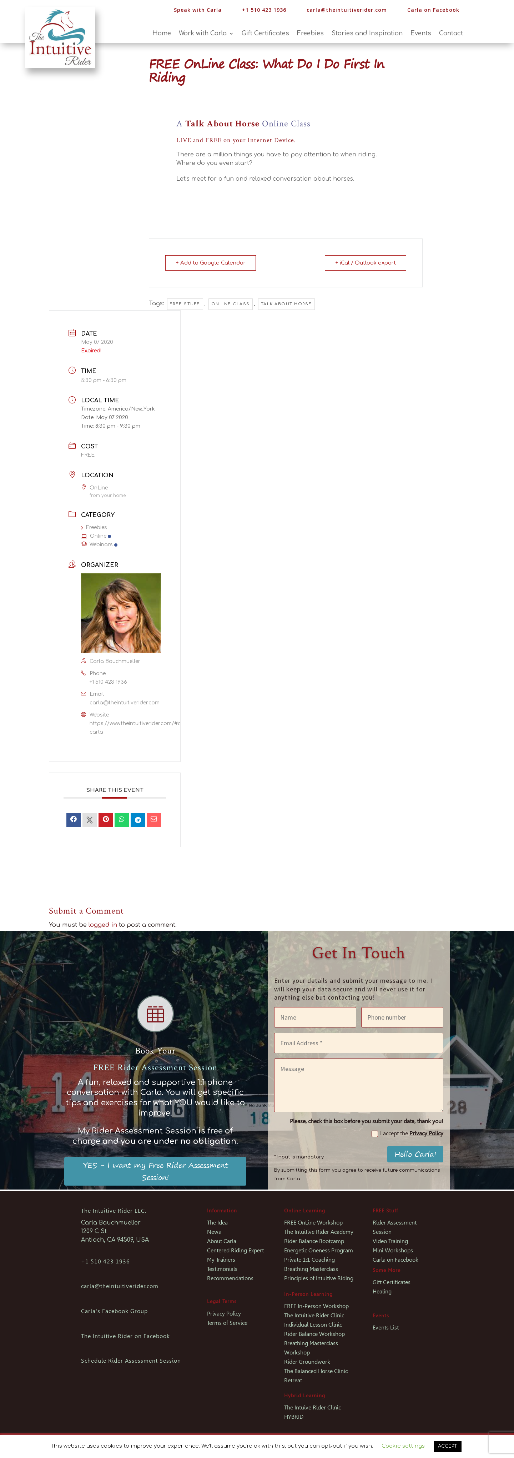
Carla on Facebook (433, 9)
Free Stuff (185, 304)
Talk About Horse (286, 304)
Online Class (230, 304)
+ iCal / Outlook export (365, 263)
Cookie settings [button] (403, 1446)
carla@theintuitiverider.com (347, 9)
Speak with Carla (198, 9)
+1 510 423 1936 (108, 682)
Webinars (99, 544)
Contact (451, 34)
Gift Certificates (265, 34)
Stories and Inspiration (367, 34)
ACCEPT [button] (447, 1446)
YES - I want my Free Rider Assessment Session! (155, 1171)
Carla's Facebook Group (114, 1311)
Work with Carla (203, 34)
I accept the (407, 1133)
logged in (103, 925)
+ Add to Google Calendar (211, 263)
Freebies (310, 34)
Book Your (155, 1051)
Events (420, 34)
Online (96, 536)
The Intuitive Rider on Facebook (125, 1336)
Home (161, 34)
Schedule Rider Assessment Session (131, 1360)
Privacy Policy (426, 1133)
